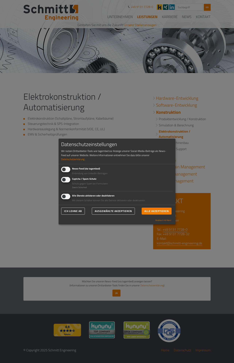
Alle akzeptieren (156, 211)
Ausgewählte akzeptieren (113, 211)
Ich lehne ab (73, 211)
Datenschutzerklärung (73, 159)
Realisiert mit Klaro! (163, 220)
